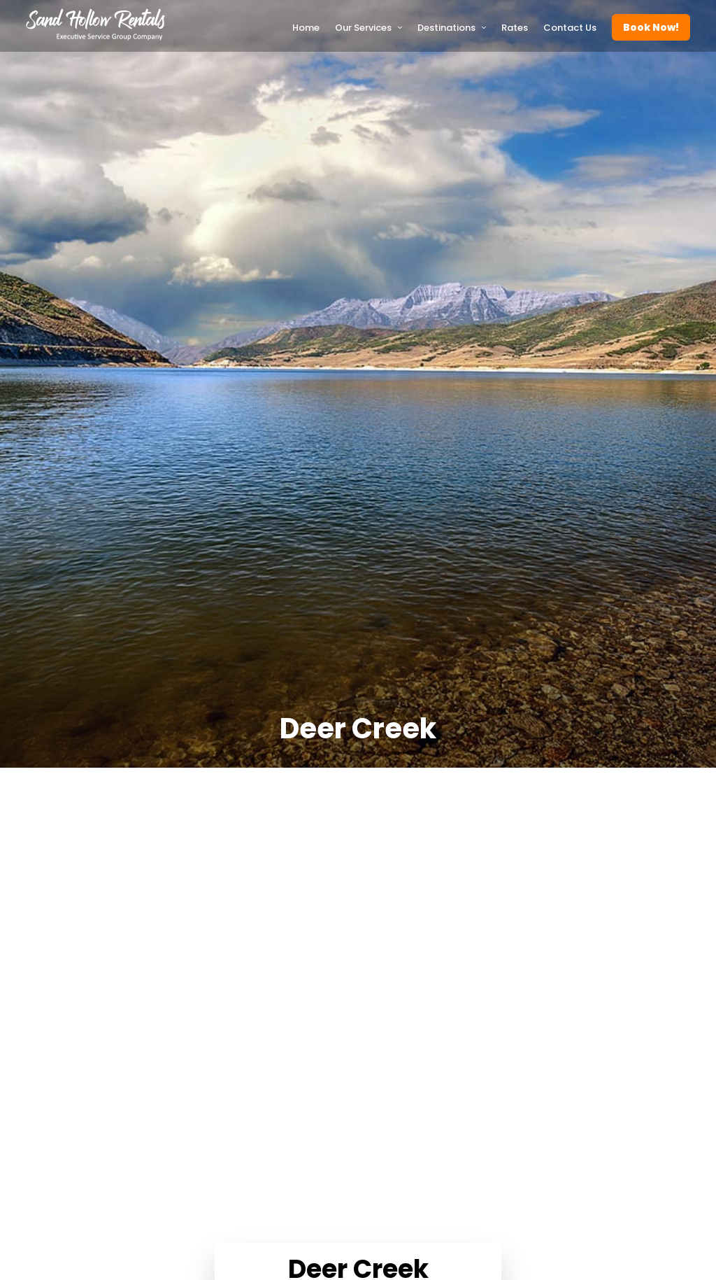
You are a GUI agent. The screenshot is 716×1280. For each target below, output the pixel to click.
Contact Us (569, 27)
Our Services (363, 27)
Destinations (446, 27)
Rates (514, 27)
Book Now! (651, 27)
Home (306, 27)
